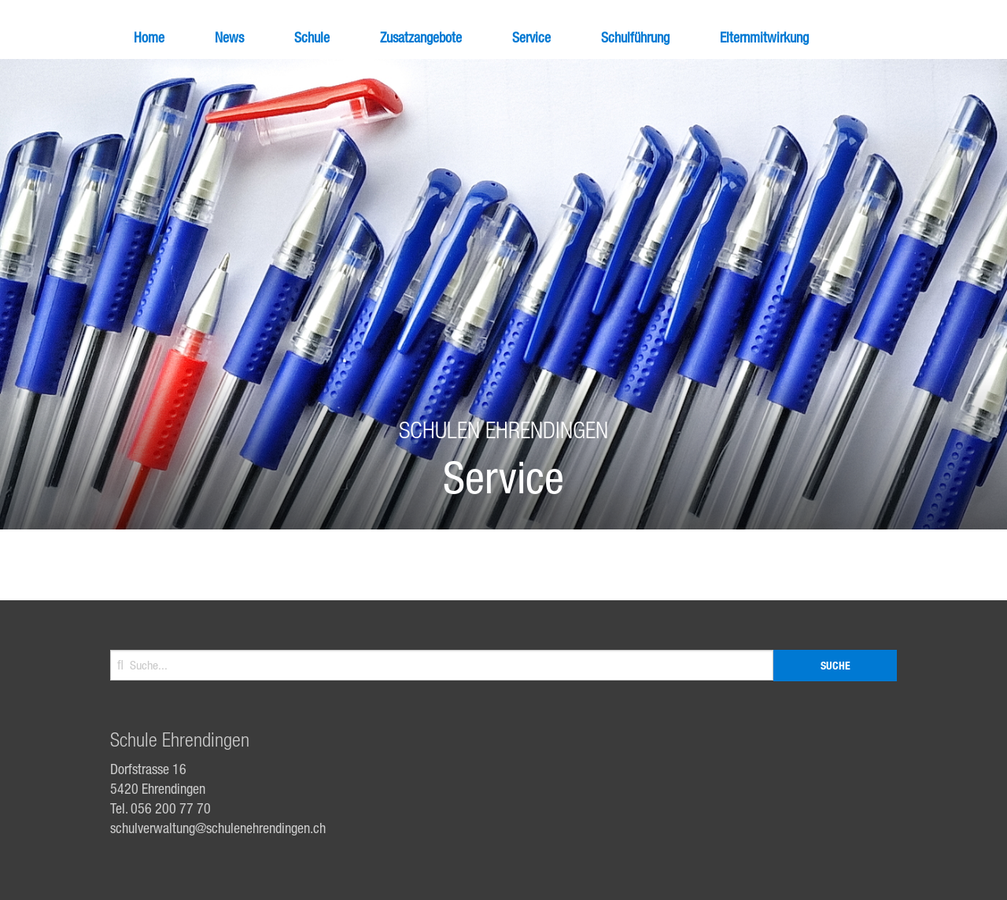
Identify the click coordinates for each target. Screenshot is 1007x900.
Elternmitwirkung (764, 37)
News (229, 37)
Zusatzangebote (421, 37)
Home (149, 37)
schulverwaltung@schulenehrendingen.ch (218, 827)
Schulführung (635, 37)
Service (531, 37)
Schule (312, 37)
